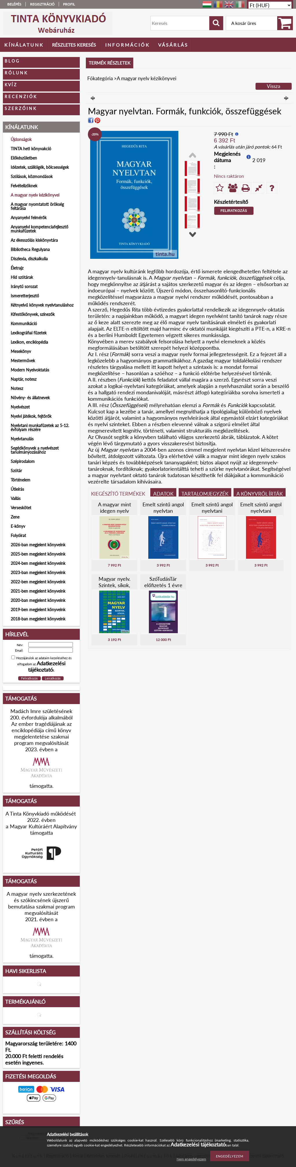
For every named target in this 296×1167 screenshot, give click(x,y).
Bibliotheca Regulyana (30, 249)
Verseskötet (21, 507)
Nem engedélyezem (191, 1159)
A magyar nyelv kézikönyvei (35, 195)
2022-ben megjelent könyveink (38, 581)
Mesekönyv (21, 351)
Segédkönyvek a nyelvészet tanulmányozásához (35, 450)
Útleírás (17, 489)
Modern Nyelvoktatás (30, 369)
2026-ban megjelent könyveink (38, 544)
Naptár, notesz (23, 379)
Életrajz (17, 267)
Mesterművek (23, 360)
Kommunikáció (24, 323)
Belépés (14, 4)
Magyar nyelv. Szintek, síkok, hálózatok (114, 585)
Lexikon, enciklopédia (29, 342)
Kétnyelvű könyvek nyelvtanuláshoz (42, 305)
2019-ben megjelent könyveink (38, 609)
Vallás (16, 498)
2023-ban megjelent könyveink (38, 572)
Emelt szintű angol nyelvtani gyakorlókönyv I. (212, 510)
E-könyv (18, 526)
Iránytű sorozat (24, 286)
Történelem (20, 479)
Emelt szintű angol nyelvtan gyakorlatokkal (163, 510)
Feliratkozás (234, 211)
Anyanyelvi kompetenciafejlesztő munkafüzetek (39, 228)
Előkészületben (24, 157)
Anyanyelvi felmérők (29, 217)
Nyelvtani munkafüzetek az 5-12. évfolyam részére (40, 427)
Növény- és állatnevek (30, 397)
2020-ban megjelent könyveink (38, 600)
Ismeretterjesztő (25, 295)
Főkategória (100, 78)
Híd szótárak (22, 277)
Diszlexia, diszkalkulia (29, 258)
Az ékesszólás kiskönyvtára (34, 240)
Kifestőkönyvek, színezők (33, 314)
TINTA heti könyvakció (31, 148)
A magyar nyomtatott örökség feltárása (37, 206)
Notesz (17, 388)
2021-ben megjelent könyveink (38, 591)
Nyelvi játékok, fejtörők (31, 416)
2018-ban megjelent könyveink (38, 618)
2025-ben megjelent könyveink (38, 554)
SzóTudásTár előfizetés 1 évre (163, 582)
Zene (15, 516)
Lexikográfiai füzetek (29, 332)
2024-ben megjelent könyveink (38, 563)
